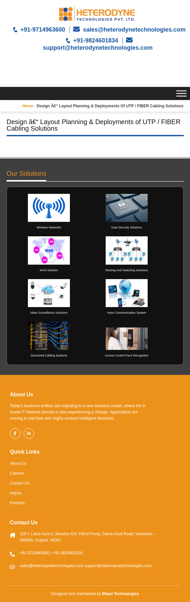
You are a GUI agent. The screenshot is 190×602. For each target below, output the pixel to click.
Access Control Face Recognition (126, 355)
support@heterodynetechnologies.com (97, 47)
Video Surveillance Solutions (49, 312)
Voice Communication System (126, 312)
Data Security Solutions (126, 227)
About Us (18, 463)
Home (27, 106)
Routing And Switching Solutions (126, 270)
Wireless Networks (49, 227)
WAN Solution (49, 270)
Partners (17, 503)
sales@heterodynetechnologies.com (133, 29)
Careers (17, 473)
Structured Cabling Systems (49, 355)
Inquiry (16, 493)
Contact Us (19, 483)
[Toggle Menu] (181, 93)
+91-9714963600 (42, 29)
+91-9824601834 (95, 40)
